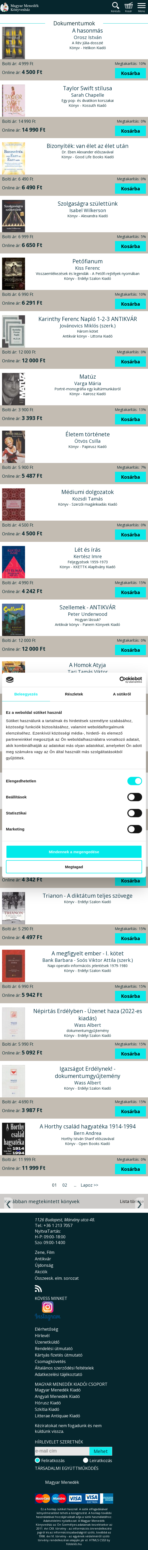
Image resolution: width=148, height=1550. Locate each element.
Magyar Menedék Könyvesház (19, 10)
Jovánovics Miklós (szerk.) (88, 326)
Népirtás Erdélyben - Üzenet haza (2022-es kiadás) (87, 1014)
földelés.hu (74, 1544)
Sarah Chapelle (87, 95)
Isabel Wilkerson (87, 210)
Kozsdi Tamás (87, 499)
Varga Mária (87, 383)
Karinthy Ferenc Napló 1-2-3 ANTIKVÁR (87, 319)
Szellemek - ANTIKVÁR (88, 607)
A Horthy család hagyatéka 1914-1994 (88, 1126)
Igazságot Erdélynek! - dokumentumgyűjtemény (87, 1072)
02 (64, 1185)
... (75, 1185)
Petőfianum (87, 261)
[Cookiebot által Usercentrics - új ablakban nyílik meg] (119, 679)
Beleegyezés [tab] (26, 694)
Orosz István (88, 37)
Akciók (41, 1272)
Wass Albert (87, 1025)
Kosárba (130, 73)
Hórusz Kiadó (48, 1403)
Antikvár (43, 1259)
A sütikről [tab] (122, 694)
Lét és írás (88, 549)
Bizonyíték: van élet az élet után (87, 145)
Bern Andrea (87, 1133)
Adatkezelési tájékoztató (58, 1374)
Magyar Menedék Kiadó (58, 1390)
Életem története (87, 434)
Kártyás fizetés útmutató (59, 1355)
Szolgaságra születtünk (88, 203)
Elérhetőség (46, 1329)
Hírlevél (42, 1335)
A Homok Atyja (87, 665)
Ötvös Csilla (88, 441)
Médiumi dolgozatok (87, 492)
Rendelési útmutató (54, 1348)
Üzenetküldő (47, 1342)
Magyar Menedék (62, 1482)
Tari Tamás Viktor (88, 672)
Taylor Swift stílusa (87, 88)
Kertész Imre (87, 556)
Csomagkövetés (50, 1361)
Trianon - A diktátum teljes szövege (88, 895)
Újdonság (44, 1265)
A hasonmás (87, 30)
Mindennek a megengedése (74, 851)
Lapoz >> (89, 1185)
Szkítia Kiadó (47, 1409)
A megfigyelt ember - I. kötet (88, 953)
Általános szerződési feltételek (64, 1368)
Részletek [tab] (74, 694)
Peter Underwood (87, 614)
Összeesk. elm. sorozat (57, 1278)
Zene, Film (44, 1252)
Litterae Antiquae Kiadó (57, 1416)
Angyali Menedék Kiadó (57, 1396)
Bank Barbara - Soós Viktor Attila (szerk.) (87, 960)
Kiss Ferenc (87, 268)
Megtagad (74, 867)
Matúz (87, 376)
